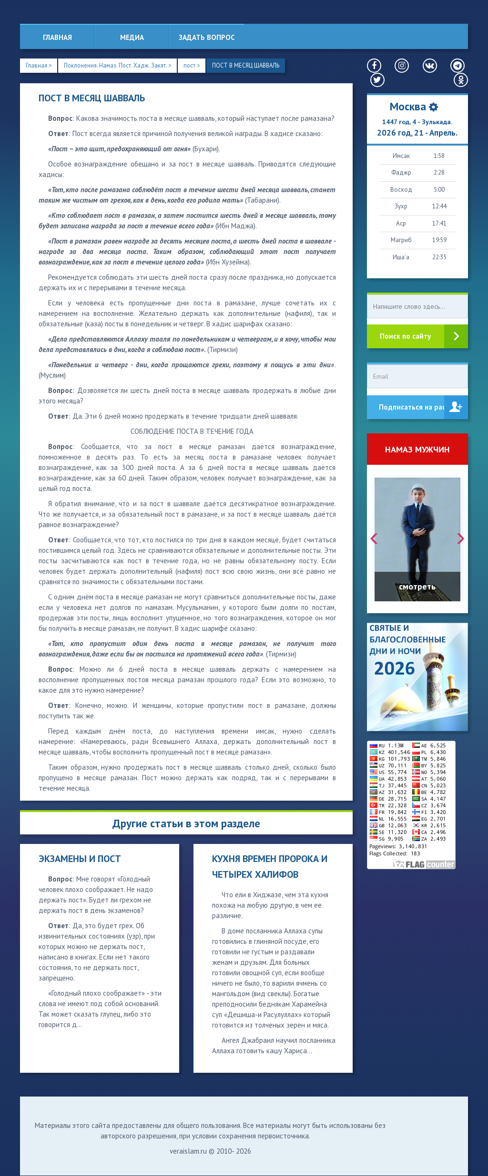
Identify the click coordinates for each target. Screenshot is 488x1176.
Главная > (39, 65)
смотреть (417, 586)
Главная (57, 37)
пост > (196, 65)
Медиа (132, 37)
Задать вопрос (207, 37)
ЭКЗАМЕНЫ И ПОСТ (80, 859)
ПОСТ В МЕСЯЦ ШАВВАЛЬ (253, 65)
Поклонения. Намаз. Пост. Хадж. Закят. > (120, 65)
